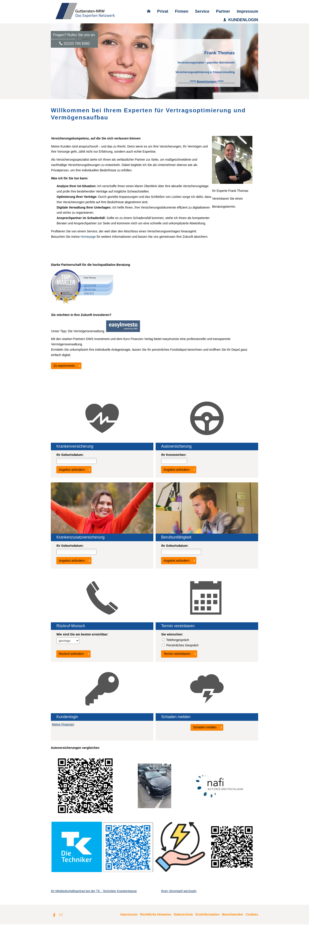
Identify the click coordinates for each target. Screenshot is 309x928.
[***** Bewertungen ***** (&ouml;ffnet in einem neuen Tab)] (207, 81)
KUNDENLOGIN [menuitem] (240, 20)
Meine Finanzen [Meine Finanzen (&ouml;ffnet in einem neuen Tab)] (63, 724)
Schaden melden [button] (204, 727)
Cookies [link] (252, 918)
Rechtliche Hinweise (155, 918)
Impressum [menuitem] (247, 11)
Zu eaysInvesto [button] (64, 365)
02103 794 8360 (77, 43)
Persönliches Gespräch (182, 645)
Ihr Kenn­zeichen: (173, 455)
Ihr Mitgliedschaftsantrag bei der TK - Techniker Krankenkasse (94, 894)
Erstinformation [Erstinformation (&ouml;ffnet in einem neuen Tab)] (207, 918)
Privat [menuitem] (162, 11)
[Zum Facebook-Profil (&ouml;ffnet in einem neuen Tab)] (54, 918)
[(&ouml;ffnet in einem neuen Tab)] (123, 331)
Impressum (129, 918)
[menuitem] (148, 11)
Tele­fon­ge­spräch (177, 640)
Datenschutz (183, 918)
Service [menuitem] (202, 11)
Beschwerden (232, 918)
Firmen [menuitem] (181, 11)
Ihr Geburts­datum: (70, 455)
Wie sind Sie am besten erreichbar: (82, 634)
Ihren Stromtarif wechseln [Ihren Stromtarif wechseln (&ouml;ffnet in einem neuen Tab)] (178, 894)
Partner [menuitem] (223, 11)
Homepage (88, 236)
